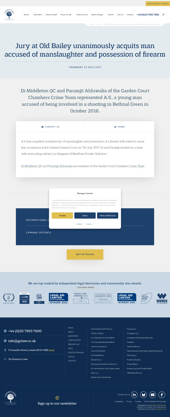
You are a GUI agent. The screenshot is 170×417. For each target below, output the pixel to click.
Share (119, 127)
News (70, 348)
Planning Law (131, 355)
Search (163, 15)
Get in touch (85, 254)
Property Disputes (133, 360)
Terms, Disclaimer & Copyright (155, 401)
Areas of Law (65, 14)
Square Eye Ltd (160, 409)
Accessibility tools (157, 4)
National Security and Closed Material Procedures (145, 351)
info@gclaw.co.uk (22, 341)
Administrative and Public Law (102, 329)
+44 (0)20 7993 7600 (148, 14)
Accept (62, 215)
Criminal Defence (38, 232)
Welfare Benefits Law (134, 373)
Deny (85, 215)
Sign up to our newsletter (57, 403)
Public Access (82, 14)
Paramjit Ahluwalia (60, 166)
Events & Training (76, 353)
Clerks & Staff (51, 14)
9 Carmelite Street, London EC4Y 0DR (31, 350)
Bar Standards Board (158, 405)
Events (111, 14)
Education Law (96, 360)
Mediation (130, 342)
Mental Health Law (133, 346)
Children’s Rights (97, 333)
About (26, 14)
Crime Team (136, 166)
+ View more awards (85, 287)
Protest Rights (132, 364)
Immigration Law (133, 333)
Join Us (120, 14)
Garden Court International (101, 377)
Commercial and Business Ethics (103, 342)
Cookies (79, 224)
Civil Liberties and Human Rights (102, 338)
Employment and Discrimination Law (104, 364)
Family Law (95, 373)
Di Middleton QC (31, 166)
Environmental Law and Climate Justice (105, 368)
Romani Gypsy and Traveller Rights (139, 368)
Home (70, 328)
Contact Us (50, 127)
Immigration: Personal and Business (140, 338)
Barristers (38, 14)
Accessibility (119, 401)
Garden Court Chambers (9, 14)
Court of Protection (98, 351)
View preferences (108, 215)
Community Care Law (99, 346)
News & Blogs (97, 14)
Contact (130, 14)
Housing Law (131, 329)
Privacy (89, 224)
